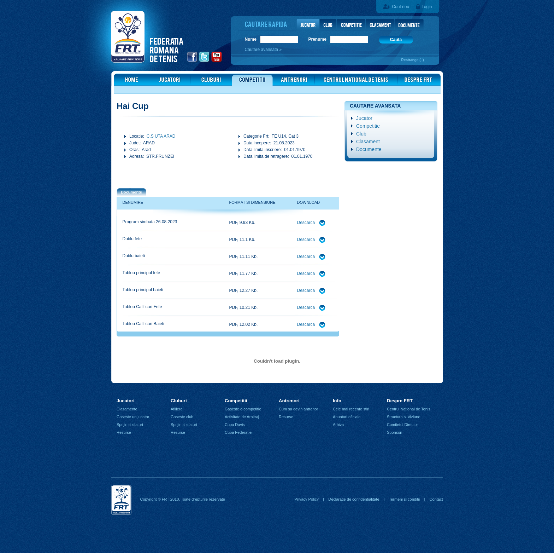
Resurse (124, 432)
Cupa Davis (235, 424)
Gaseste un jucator (133, 417)
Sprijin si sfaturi (130, 424)
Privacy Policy (306, 499)
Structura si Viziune (403, 417)
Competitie (368, 126)
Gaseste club (182, 417)
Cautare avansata (262, 49)
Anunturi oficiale (346, 417)
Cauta (396, 39)
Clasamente (127, 409)
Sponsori (394, 432)
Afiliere (177, 409)
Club (361, 134)
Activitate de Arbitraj (242, 417)
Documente (369, 149)
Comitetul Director (402, 424)
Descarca (306, 222)
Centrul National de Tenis (408, 409)
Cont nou (400, 6)
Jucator (364, 118)
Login (427, 6)
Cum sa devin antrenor (298, 409)
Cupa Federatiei (238, 432)
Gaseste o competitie (243, 409)
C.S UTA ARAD (161, 136)
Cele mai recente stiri (351, 409)
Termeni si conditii (404, 499)
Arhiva (338, 424)
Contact (436, 499)
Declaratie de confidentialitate (353, 499)
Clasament (368, 141)
